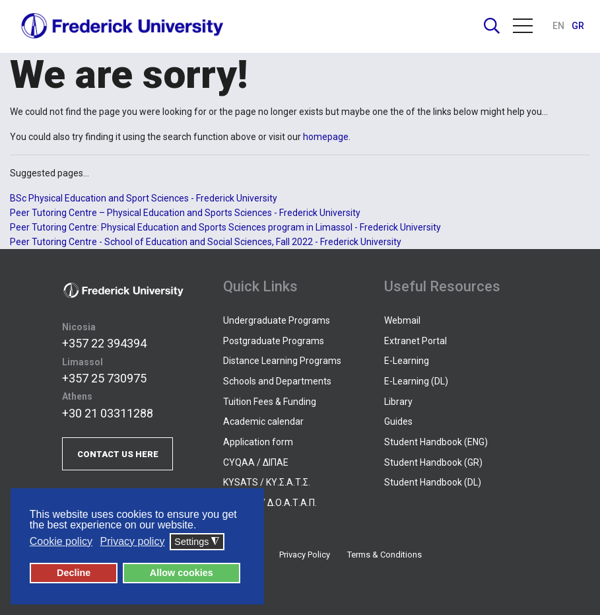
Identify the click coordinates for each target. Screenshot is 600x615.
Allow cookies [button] (181, 572)
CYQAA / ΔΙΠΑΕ (255, 462)
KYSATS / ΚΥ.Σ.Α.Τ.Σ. (266, 482)
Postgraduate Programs (273, 341)
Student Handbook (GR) (433, 462)
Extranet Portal (415, 341)
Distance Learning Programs (282, 360)
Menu (523, 25)
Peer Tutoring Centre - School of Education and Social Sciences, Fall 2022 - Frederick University (205, 241)
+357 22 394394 (104, 343)
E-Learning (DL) (416, 381)
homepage (326, 136)
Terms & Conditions (384, 555)
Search (492, 26)
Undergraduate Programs (276, 320)
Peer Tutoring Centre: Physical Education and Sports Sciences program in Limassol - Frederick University (225, 227)
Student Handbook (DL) (432, 482)
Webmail (402, 320)
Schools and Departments (277, 381)
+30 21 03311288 (107, 413)
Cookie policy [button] (61, 541)
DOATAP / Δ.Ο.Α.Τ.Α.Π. (270, 502)
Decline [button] (73, 572)
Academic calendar (263, 421)
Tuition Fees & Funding (269, 401)
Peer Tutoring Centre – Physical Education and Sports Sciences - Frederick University (185, 212)
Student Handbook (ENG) (436, 442)
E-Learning (406, 360)
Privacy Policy (304, 555)
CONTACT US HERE (117, 454)
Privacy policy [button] (132, 541)
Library (398, 401)
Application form (258, 442)
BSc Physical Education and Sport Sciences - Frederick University (143, 198)
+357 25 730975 (104, 378)
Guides (398, 421)
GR (578, 25)
